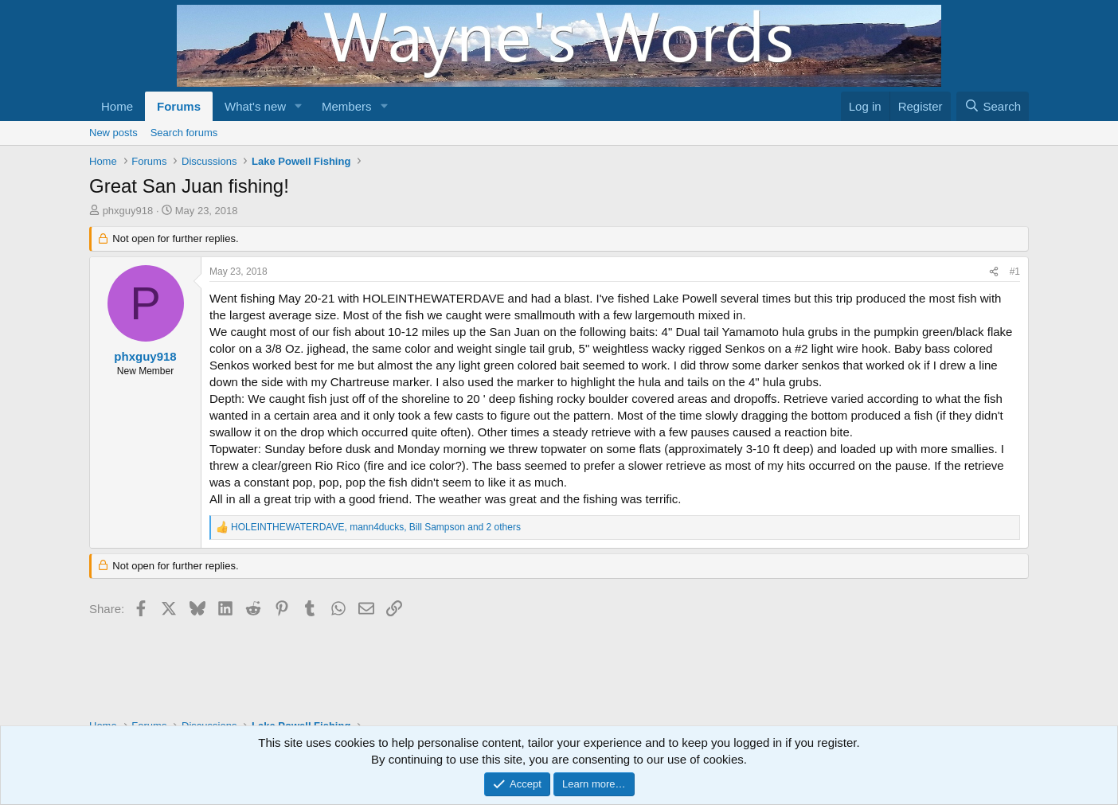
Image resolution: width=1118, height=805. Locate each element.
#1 (1015, 271)
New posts (113, 133)
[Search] (992, 106)
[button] (298, 106)
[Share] (993, 272)
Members (347, 106)
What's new (255, 106)
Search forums (184, 133)
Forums (179, 106)
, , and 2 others (376, 527)
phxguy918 (128, 211)
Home (117, 106)
